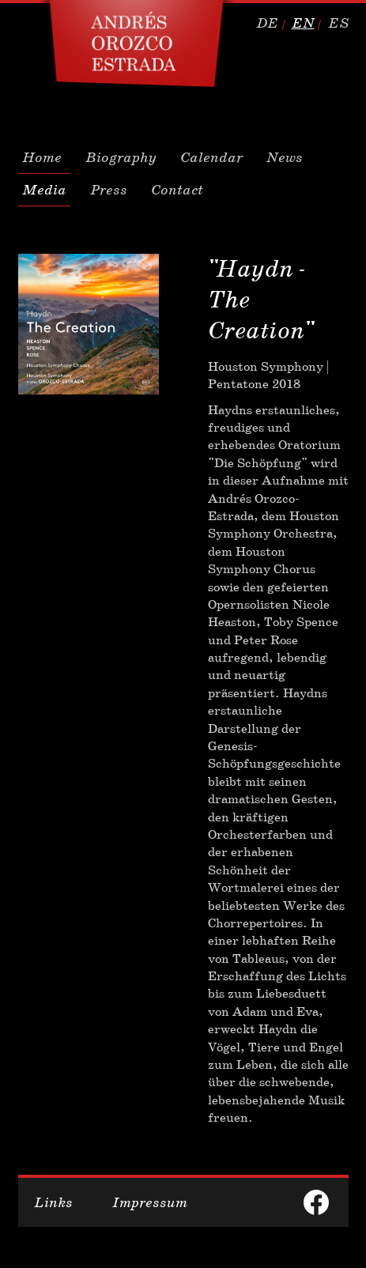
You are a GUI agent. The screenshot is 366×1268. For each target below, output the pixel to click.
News (284, 157)
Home (42, 157)
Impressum (149, 1202)
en (303, 23)
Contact (177, 190)
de (267, 23)
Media (44, 190)
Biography (121, 157)
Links (53, 1202)
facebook (316, 1202)
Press (108, 190)
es (338, 23)
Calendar (211, 157)
